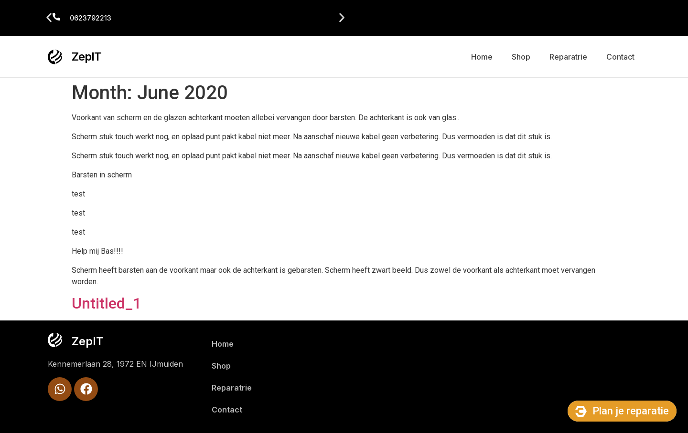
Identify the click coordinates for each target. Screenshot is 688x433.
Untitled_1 (106, 303)
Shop (521, 57)
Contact (620, 57)
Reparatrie (568, 57)
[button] (49, 18)
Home (482, 57)
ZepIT (86, 56)
